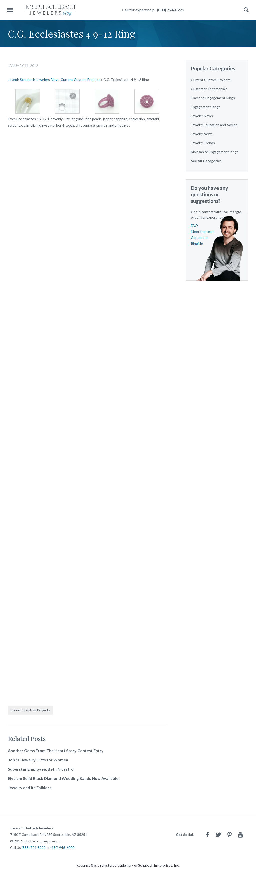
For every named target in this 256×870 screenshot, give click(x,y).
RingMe (197, 244)
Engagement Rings (205, 107)
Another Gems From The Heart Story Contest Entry (56, 750)
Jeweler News (202, 116)
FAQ (194, 226)
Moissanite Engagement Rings (214, 152)
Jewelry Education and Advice (214, 125)
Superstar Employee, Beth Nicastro (41, 769)
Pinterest (229, 834)
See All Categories (206, 161)
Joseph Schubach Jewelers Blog (33, 80)
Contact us (199, 238)
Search (246, 10)
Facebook (207, 834)
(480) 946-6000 (62, 848)
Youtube (240, 834)
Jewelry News (202, 134)
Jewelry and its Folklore (30, 787)
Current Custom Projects (80, 80)
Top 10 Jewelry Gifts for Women (38, 760)
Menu (10, 10)
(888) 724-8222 (170, 10)
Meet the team (202, 232)
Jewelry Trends (203, 143)
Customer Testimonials (209, 89)
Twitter (218, 834)
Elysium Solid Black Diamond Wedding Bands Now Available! (64, 778)
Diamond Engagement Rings (213, 98)
